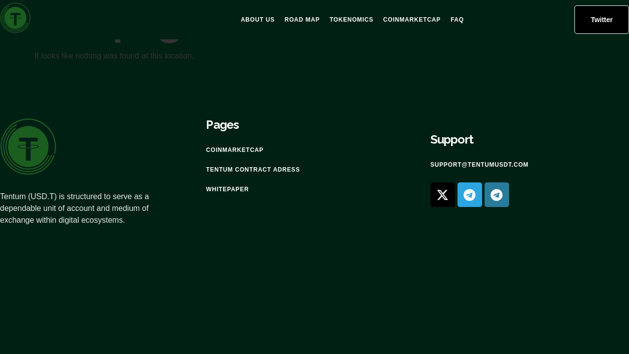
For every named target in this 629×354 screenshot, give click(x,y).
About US (258, 19)
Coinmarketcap (412, 19)
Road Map (302, 19)
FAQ (457, 19)
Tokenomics (351, 19)
